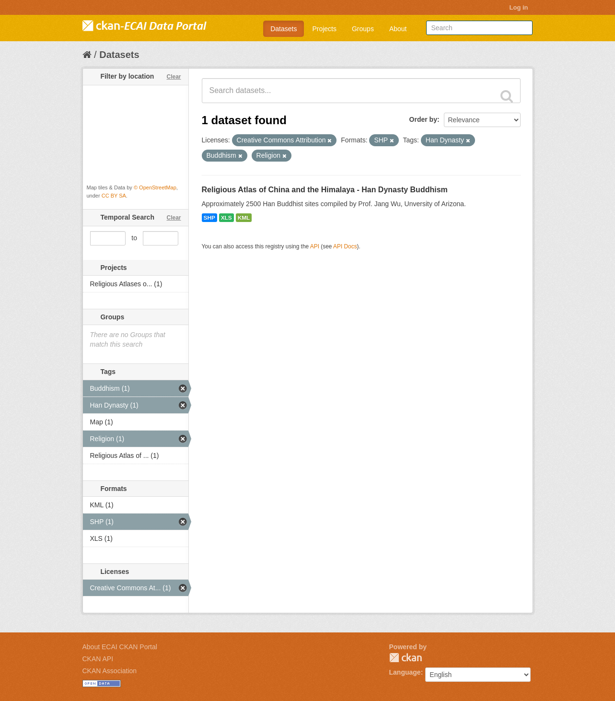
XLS (226, 217)
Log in (519, 7)
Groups (363, 29)
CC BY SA (114, 196)
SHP (209, 217)
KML (244, 217)
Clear (173, 76)
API (314, 246)
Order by (423, 119)
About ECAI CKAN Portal (119, 647)
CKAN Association (109, 671)
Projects (324, 29)
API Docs (345, 246)
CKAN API (98, 659)
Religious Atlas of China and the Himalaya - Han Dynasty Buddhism (325, 190)
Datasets (283, 29)
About (398, 29)
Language (405, 672)
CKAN (405, 658)
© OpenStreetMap (155, 187)
